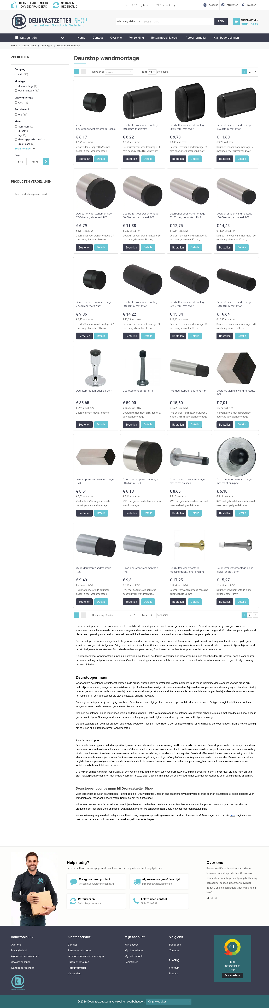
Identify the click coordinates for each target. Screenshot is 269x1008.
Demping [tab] (20, 69)
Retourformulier (196, 37)
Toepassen (46, 161)
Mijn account (132, 944)
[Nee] (16, 114)
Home (81, 37)
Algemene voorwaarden (25, 956)
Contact (98, 37)
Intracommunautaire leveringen (86, 956)
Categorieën (28, 37)
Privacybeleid (19, 950)
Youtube (174, 950)
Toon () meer (23, 148)
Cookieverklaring (21, 962)
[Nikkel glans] (16, 144)
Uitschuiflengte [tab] (24, 97)
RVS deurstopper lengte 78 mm (188, 390)
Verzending (136, 37)
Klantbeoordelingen (226, 37)
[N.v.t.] (16, 74)
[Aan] (35, 161)
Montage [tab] (20, 81)
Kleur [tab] (18, 121)
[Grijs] (16, 135)
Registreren (131, 962)
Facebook (175, 944)
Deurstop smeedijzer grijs (138, 390)
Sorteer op (98, 72)
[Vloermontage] (16, 86)
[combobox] (165, 21)
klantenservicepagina (91, 868)
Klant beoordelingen (22, 967)
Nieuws (173, 973)
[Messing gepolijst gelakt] (16, 139)
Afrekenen (232, 5)
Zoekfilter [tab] (20, 57)
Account (213, 5)
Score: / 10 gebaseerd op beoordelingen (151, 5)
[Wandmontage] (16, 90)
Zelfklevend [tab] (22, 109)
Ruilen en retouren (78, 962)
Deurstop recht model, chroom (94, 390)
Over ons (116, 37)
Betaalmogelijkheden (164, 37)
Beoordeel (232, 975)
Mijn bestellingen (134, 950)
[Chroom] (16, 131)
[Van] (21, 161)
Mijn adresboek (134, 956)
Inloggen (251, 5)
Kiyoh (232, 969)
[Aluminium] (16, 126)
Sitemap (174, 967)
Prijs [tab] (17, 155)
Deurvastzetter (29, 45)
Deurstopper (46, 45)
